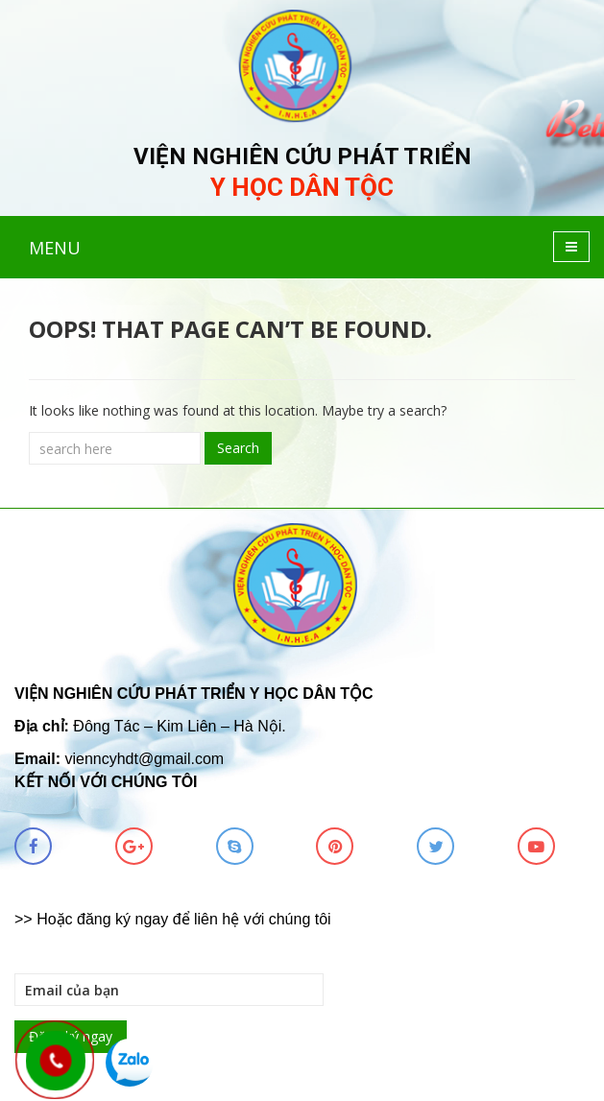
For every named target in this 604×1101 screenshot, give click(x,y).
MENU (55, 247)
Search (238, 448)
